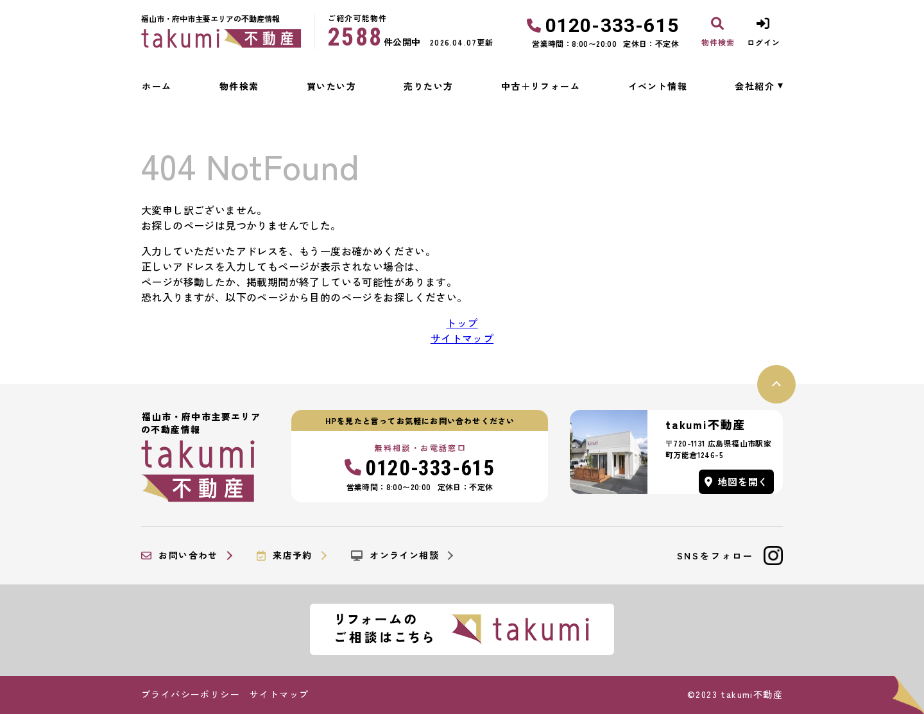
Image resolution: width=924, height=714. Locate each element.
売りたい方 (428, 86)
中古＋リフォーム (540, 86)
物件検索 (239, 86)
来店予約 (284, 555)
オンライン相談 (395, 555)
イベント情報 (657, 86)
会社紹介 (754, 86)
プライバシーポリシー (190, 694)
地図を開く (737, 481)
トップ (461, 322)
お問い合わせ (179, 555)
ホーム (156, 86)
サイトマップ (462, 338)
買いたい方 (331, 86)
